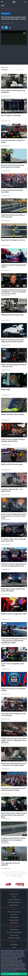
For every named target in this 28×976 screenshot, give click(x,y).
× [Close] (26, 949)
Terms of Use (13, 971)
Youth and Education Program (14, 932)
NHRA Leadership (14, 944)
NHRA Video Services (14, 920)
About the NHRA (14, 894)
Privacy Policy (4, 969)
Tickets (25, 1)
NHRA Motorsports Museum (14, 912)
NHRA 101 (14, 897)
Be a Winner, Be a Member (14, 938)
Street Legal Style (14, 935)
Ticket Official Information (14, 902)
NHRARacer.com (14, 923)
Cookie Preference (14, 917)
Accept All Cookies (14, 974)
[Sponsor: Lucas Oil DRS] (8, 884)
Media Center (14, 914)
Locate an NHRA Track (14, 899)
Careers (14, 947)
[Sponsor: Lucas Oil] (19, 884)
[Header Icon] (2, 2)
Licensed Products (14, 905)
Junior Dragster (14, 929)
